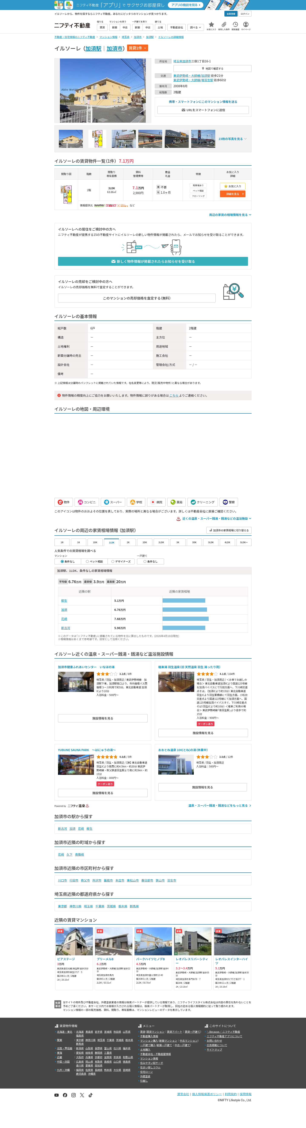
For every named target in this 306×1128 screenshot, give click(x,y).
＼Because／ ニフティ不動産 (223, 1031)
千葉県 (99, 906)
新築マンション (168, 1040)
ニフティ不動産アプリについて (224, 1036)
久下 (69, 854)
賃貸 (142, 1031)
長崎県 (98, 1070)
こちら (174, 395)
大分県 (117, 1070)
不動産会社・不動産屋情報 (155, 1054)
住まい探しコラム (150, 1067)
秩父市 (85, 880)
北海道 (80, 1031)
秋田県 (117, 1031)
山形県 (126, 1031)
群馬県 (134, 906)
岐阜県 (89, 1052)
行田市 (73, 880)
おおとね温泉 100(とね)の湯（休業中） (183, 750)
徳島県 (126, 1061)
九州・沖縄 (63, 1070)
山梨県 (89, 1048)
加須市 (115, 48)
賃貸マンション (155, 1031)
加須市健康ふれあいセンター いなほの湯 (86, 667)
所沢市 (96, 880)
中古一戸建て (182, 1045)
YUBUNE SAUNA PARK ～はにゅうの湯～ (87, 750)
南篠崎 (79, 854)
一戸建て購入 (148, 1045)
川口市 (62, 880)
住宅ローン (146, 1071)
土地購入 (145, 1049)
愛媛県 (89, 1065)
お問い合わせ (214, 1040)
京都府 (98, 1057)
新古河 (65, 628)
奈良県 (117, 1057)
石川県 (117, 1048)
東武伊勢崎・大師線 (186, 75)
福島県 (80, 1035)
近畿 (59, 1057)
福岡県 (80, 1070)
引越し (144, 1080)
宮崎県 (126, 1070)
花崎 (64, 619)
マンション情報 (149, 1058)
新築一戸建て (164, 1045)
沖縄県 (92, 1073)
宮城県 (108, 1031)
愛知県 (80, 1052)
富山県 (108, 1048)
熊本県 (108, 1070)
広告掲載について (217, 1045)
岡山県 (89, 1061)
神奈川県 (75, 906)
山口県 (117, 1061)
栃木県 (122, 906)
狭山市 (160, 880)
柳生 (64, 600)
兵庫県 (89, 1057)
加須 (64, 609)
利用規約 (231, 1094)
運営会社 (183, 1094)
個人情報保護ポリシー (207, 1094)
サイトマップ (214, 1049)
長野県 (98, 1048)
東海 (59, 1052)
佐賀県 (89, 1070)
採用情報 (246, 1094)
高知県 (98, 1065)
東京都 (62, 906)
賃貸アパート (174, 1031)
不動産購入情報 (149, 1036)
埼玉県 (177, 61)
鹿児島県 (81, 1073)
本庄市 (119, 880)
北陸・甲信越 (64, 1048)
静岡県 (98, 1052)
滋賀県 (108, 1057)
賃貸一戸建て (192, 1031)
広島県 (80, 1061)
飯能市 (108, 880)
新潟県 (80, 1048)
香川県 (80, 1065)
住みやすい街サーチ (151, 1063)
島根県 (108, 1061)
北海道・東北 (64, 1031)
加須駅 (93, 48)
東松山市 (133, 880)
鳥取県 (98, 1061)
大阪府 (80, 1057)
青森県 (89, 1031)
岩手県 (98, 1031)
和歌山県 (128, 1057)
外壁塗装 (145, 1076)
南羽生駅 (207, 80)
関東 (59, 1040)
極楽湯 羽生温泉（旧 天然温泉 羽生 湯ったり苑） (189, 667)
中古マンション (189, 1040)
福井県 (126, 1048)
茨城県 (111, 906)
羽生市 (171, 880)
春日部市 (147, 880)
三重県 (108, 1052)
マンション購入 (149, 1040)
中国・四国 (63, 1061)
